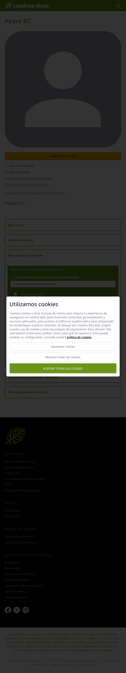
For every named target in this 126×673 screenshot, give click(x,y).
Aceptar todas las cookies (63, 368)
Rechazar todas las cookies (63, 357)
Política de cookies (79, 337)
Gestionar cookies (63, 346)
